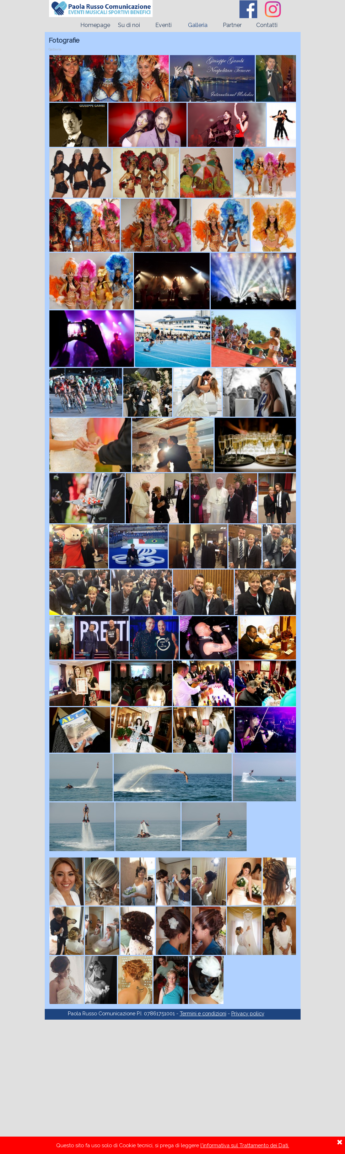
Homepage (95, 25)
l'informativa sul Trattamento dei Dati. (244, 1145)
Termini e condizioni (203, 1013)
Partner (232, 25)
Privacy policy (247, 1013)
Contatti (266, 25)
